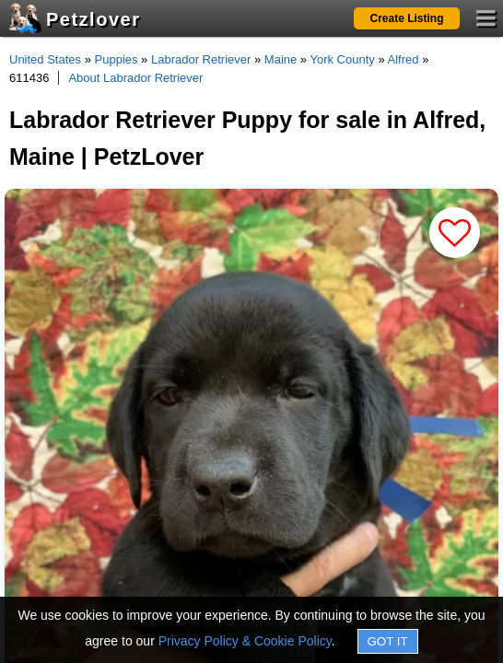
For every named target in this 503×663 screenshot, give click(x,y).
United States (45, 59)
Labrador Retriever (201, 59)
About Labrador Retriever (135, 78)
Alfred (403, 59)
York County (342, 59)
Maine (280, 59)
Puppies (116, 59)
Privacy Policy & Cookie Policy (245, 641)
